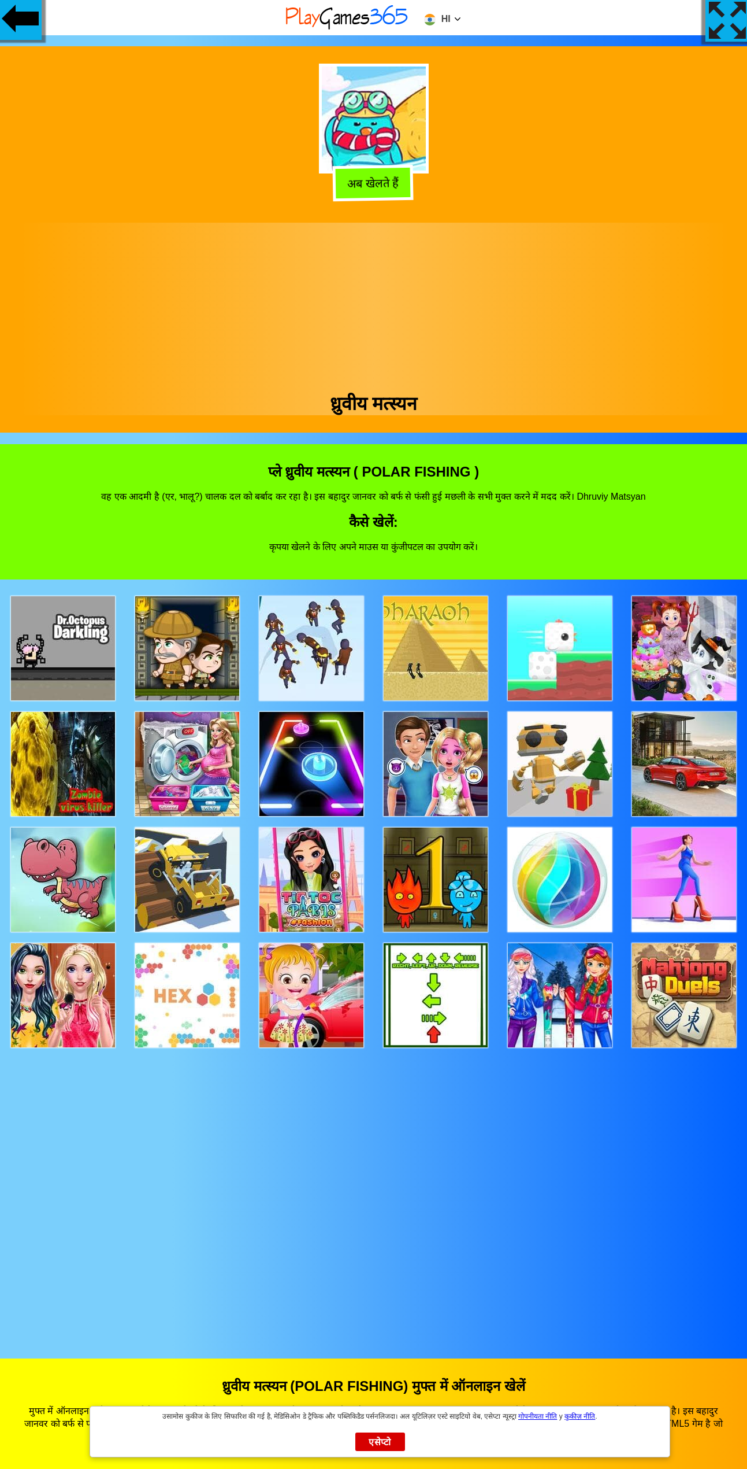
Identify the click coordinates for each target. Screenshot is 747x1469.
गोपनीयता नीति (537, 1416)
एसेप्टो (380, 1442)
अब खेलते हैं (374, 182)
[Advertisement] (373, 304)
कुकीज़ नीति (579, 1416)
